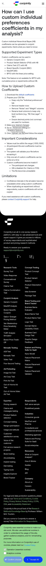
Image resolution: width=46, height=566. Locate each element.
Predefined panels (32, 408)
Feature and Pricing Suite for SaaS (33, 348)
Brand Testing (31, 301)
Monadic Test (9, 356)
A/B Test (7, 351)
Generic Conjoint (10, 302)
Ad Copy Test (9, 377)
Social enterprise (31, 445)
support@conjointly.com (14, 250)
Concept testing (10, 422)
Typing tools (9, 470)
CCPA (36, 501)
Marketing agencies (33, 435)
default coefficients (26, 95)
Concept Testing (32, 268)
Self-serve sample (32, 404)
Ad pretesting (9, 458)
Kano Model (30, 354)
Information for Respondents (25, 521)
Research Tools (10, 268)
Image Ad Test (9, 373)
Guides (28, 465)
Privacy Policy (27, 501)
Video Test (8, 359)
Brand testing (9, 454)
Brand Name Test (32, 314)
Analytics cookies (14, 553)
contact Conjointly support (18, 199)
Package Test (30, 296)
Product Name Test (33, 318)
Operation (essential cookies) (18, 549)
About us (28, 482)
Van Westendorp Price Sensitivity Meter (10, 326)
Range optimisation (11, 426)
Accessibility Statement (21, 504)
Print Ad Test (9, 381)
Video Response (10, 275)
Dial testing (8, 466)
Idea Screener (30, 292)
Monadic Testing (11, 348)
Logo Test (29, 322)
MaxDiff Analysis (10, 306)
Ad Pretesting (9, 369)
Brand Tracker (31, 303)
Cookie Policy (29, 545)
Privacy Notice (15, 501)
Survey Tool (8, 271)
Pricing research (10, 404)
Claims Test (8, 286)
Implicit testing (9, 462)
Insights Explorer (10, 474)
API (26, 473)
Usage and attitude (11, 430)
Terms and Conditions (22, 499)
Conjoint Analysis (11, 298)
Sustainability (30, 490)
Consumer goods (32, 417)
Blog (27, 469)
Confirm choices (13, 560)
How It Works (30, 461)
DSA (5, 504)
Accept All (33, 560)
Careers (28, 486)
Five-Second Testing (12, 363)
